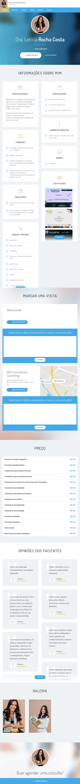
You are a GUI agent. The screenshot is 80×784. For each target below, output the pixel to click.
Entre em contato (50, 55)
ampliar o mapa (59, 381)
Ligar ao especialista (17, 322)
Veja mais (59, 237)
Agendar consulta (40, 781)
